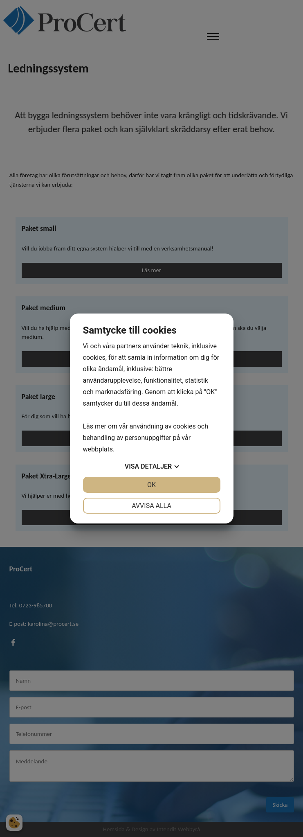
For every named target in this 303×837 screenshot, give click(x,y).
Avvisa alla (151, 506)
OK (151, 485)
